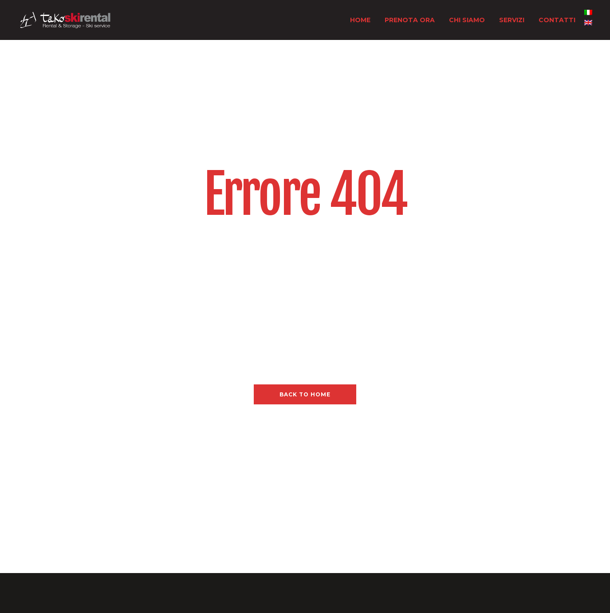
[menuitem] (588, 12)
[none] (588, 20)
